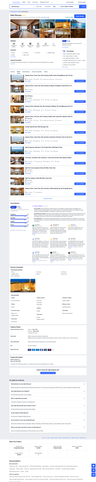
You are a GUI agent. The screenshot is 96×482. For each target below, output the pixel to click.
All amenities (13, 56)
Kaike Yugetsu (12, 468)
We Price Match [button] (70, 17)
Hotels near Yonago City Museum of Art (57, 479)
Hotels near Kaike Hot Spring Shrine (16, 479)
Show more (12, 63)
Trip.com (44, 437)
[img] (25, 28)
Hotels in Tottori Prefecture (64, 437)
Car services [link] (35, 2)
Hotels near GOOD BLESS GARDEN (61, 476)
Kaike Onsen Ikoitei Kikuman (48, 468)
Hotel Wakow (58, 468)
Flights (23, 2)
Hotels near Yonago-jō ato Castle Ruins (75, 479)
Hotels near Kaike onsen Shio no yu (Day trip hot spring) (36, 479)
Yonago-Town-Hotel (13, 466)
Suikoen (26, 471)
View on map (65, 67)
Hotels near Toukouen (74, 476)
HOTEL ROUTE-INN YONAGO (35, 466)
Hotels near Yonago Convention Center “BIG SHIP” (19, 476)
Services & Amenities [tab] (37, 71)
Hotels (48, 437)
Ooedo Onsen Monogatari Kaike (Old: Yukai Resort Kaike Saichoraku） (64, 466)
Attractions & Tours (44, 2)
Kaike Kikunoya (15, 15)
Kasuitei (22, 471)
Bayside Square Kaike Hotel (35, 468)
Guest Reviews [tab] (26, 71)
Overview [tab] (12, 71)
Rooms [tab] (18, 71)
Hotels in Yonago (74, 437)
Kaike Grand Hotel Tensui (14, 471)
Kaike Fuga (26, 468)
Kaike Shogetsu (45, 466)
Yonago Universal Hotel (23, 466)
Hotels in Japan (54, 437)
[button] (51, 2)
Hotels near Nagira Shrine (36, 476)
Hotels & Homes (16, 2)
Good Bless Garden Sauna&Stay (68, 468)
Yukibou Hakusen (19, 468)
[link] (70, 2)
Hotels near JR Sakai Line (48, 476)
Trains (29, 2)
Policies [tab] (46, 71)
